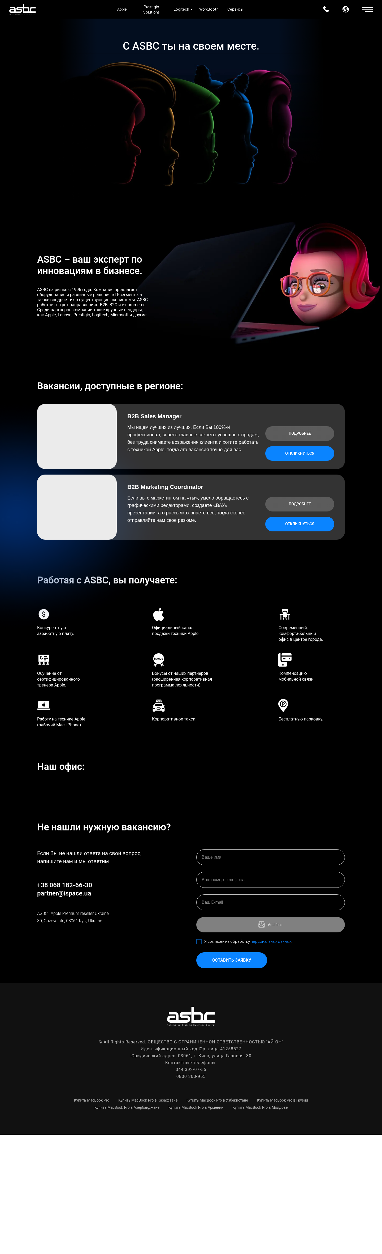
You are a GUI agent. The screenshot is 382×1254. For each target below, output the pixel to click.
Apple (122, 9)
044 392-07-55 (191, 1188)
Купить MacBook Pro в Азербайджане (126, 1227)
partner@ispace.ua (64, 1012)
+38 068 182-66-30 (64, 1004)
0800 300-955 (191, 1195)
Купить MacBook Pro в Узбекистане (217, 1219)
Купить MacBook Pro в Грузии (282, 1219)
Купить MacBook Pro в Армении (195, 1227)
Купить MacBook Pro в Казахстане (147, 1219)
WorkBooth (209, 9)
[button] (367, 7)
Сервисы (235, 9)
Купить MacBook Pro (91, 1219)
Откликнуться (299, 453)
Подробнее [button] (300, 433)
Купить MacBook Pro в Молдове (260, 1227)
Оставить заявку (231, 1079)
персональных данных (271, 1061)
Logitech (181, 9)
